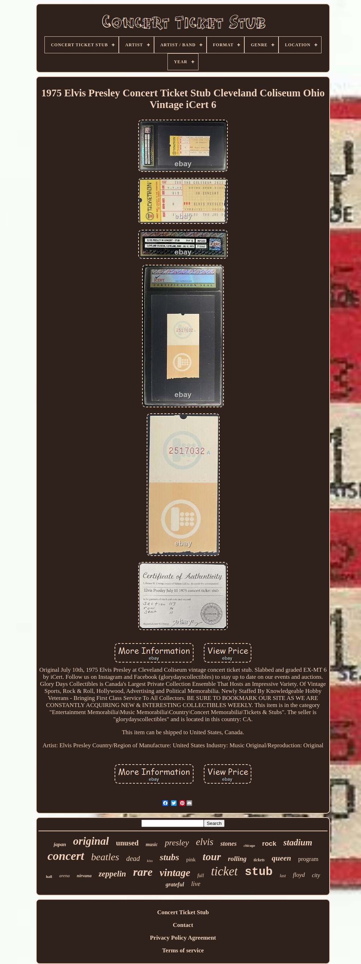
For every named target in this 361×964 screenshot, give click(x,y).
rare (143, 872)
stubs (169, 857)
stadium (297, 842)
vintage (175, 872)
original (91, 841)
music (152, 844)
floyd (299, 875)
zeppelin (112, 873)
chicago (249, 846)
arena (64, 875)
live (195, 883)
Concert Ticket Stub (183, 912)
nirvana (84, 875)
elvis (204, 842)
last (283, 875)
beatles (105, 856)
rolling (237, 858)
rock (269, 843)
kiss (150, 860)
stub (259, 872)
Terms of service (183, 950)
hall (49, 876)
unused (127, 843)
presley (177, 842)
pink (191, 859)
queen (281, 858)
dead (133, 858)
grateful (175, 884)
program (308, 859)
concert (66, 855)
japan (60, 844)
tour (212, 856)
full (200, 875)
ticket (224, 871)
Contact (183, 925)
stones (228, 843)
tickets (258, 859)
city (316, 875)
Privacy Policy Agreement (183, 937)
